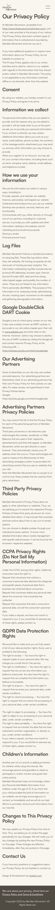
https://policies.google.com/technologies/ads (25, 350)
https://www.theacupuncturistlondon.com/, (24, 28)
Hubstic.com (35, 875)
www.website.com (14, 331)
